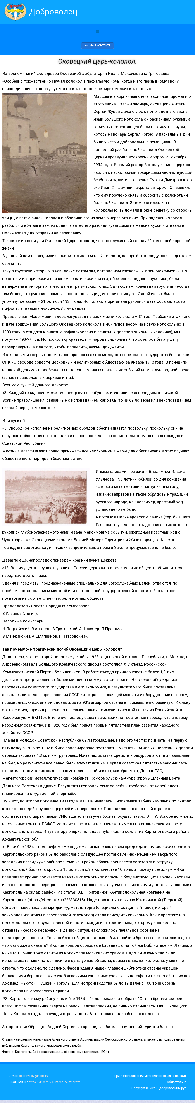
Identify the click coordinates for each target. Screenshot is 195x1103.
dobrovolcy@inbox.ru (34, 1079)
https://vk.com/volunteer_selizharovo (55, 1085)
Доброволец (55, 12)
